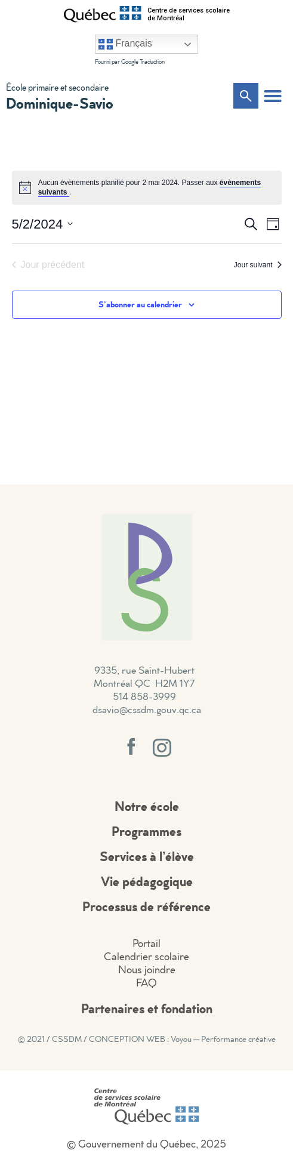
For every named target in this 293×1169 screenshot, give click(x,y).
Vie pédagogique (147, 881)
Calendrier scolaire (146, 956)
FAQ (146, 982)
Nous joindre (146, 969)
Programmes (146, 831)
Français (125, 44)
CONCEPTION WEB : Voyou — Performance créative (182, 1039)
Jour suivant (258, 265)
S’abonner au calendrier (140, 304)
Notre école (147, 806)
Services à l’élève (147, 856)
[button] (272, 96)
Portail (146, 943)
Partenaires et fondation (146, 1008)
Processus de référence (146, 906)
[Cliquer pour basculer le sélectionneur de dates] (42, 224)
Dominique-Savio (59, 102)
